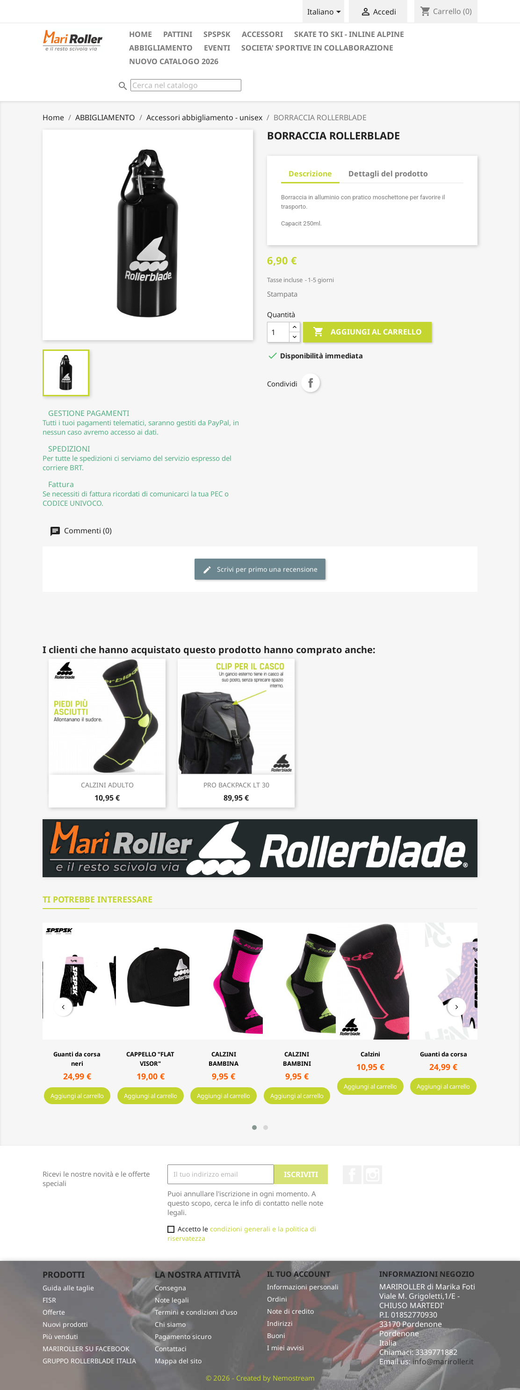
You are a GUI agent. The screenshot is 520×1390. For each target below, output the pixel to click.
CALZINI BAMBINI (297, 1059)
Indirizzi (280, 1323)
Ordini (277, 1299)
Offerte (54, 1312)
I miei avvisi (285, 1347)
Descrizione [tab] (310, 173)
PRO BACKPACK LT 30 (236, 784)
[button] (254, 1127)
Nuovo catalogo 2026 (173, 61)
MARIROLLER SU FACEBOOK (86, 1348)
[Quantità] (278, 332)
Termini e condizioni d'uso (196, 1312)
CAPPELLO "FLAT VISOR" (150, 1059)
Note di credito (290, 1311)
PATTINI (177, 34)
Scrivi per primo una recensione (260, 570)
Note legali (172, 1299)
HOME (140, 34)
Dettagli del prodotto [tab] (388, 173)
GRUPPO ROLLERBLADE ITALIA (89, 1360)
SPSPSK (217, 34)
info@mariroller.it (443, 1361)
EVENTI (217, 48)
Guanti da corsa (443, 1054)
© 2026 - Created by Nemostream (260, 1378)
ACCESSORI (262, 34)
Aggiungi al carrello (367, 332)
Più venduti (60, 1336)
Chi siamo (170, 1324)
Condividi (310, 382)
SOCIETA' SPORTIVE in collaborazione (317, 48)
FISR (49, 1299)
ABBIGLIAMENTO (161, 48)
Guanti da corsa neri (77, 1059)
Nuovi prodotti (65, 1324)
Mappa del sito (178, 1360)
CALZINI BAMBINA (223, 1059)
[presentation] (63, 1006)
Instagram (372, 1174)
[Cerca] (185, 85)
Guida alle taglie (68, 1287)
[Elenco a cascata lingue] (325, 12)
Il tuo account (298, 1274)
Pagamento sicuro (183, 1336)
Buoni (276, 1335)
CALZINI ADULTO (107, 784)
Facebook (352, 1174)
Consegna (170, 1287)
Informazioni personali (303, 1286)
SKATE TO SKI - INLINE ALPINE (349, 34)
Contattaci (171, 1348)
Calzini (370, 1054)
